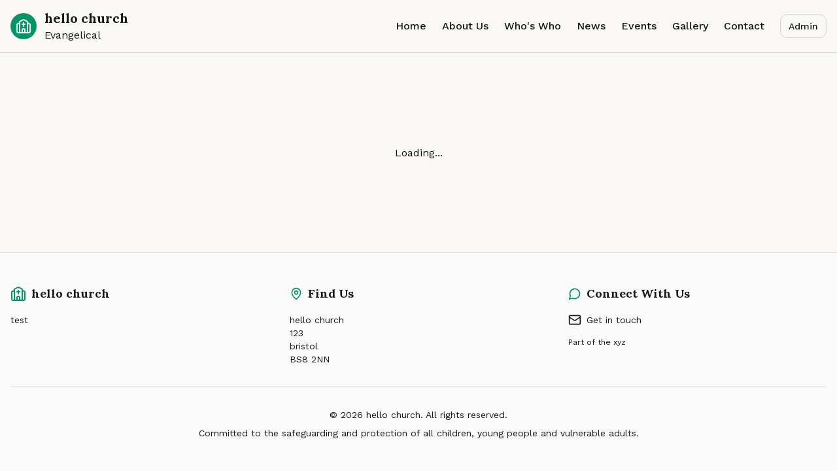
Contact (744, 26)
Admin (803, 26)
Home (411, 26)
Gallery (690, 26)
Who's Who (532, 26)
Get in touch (604, 319)
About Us (465, 26)
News (591, 26)
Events (639, 26)
